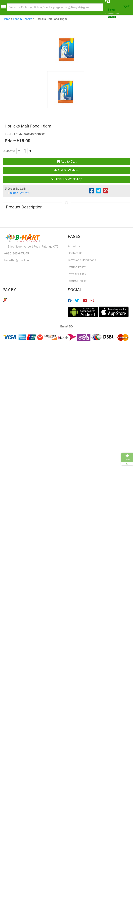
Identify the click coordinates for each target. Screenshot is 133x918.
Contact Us (75, 253)
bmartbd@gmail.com (17, 261)
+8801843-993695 (17, 193)
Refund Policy (77, 267)
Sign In (126, 6)
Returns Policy (77, 281)
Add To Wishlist (66, 171)
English (112, 16)
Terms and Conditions (82, 260)
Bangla (112, 9)
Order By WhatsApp (66, 180)
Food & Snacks (22, 19)
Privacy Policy (77, 274)
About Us (74, 246)
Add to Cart (66, 162)
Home (6, 19)
